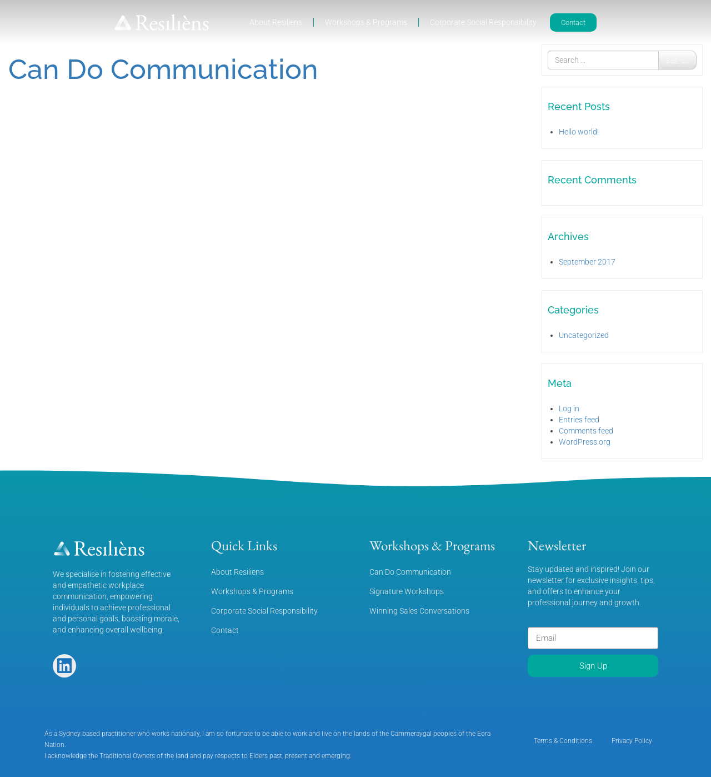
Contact (225, 630)
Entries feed (579, 419)
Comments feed (586, 430)
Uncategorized (584, 335)
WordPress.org (584, 441)
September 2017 (587, 261)
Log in (569, 408)
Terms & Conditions (563, 741)
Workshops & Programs (366, 22)
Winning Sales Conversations (419, 610)
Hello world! (579, 131)
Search (677, 60)
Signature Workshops (406, 591)
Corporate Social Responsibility (483, 22)
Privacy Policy (632, 741)
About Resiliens (275, 22)
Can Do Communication (163, 69)
